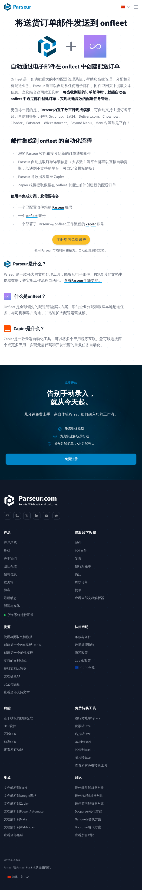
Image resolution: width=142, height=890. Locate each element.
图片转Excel (83, 757)
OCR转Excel (83, 742)
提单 (78, 590)
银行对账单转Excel (88, 718)
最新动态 (10, 598)
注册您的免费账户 (71, 239)
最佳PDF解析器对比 (89, 795)
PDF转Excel (83, 750)
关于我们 (10, 558)
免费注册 (71, 459)
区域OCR (10, 734)
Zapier (91, 224)
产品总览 (10, 543)
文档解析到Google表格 (20, 795)
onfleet (32, 215)
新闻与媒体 (12, 606)
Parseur (58, 207)
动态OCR (10, 742)
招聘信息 (10, 574)
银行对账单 (83, 566)
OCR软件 (10, 726)
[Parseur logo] (17, 7)
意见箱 (8, 582)
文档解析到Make (15, 819)
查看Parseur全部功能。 (83, 280)
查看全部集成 (13, 835)
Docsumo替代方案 (88, 827)
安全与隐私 (12, 684)
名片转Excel (83, 734)
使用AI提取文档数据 (18, 637)
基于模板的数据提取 (18, 718)
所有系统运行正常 (20, 615)
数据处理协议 (84, 645)
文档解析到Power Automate (23, 811)
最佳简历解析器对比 (89, 803)
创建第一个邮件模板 (18, 653)
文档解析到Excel (15, 788)
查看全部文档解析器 (89, 598)
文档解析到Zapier (16, 803)
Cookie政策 (83, 660)
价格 (7, 550)
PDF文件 (81, 550)
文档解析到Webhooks (19, 827)
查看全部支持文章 (17, 692)
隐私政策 (81, 653)
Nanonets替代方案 (88, 819)
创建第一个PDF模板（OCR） (24, 645)
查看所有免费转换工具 (91, 765)
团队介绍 (10, 566)
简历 (78, 574)
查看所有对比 (84, 835)
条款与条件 (83, 637)
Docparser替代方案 (88, 811)
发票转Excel (83, 726)
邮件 (78, 543)
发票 (78, 558)
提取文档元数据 (15, 668)
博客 (7, 590)
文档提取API (12, 676)
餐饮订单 (81, 582)
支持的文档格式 (15, 660)
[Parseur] (31, 500)
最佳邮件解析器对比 (89, 788)
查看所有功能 (13, 750)
